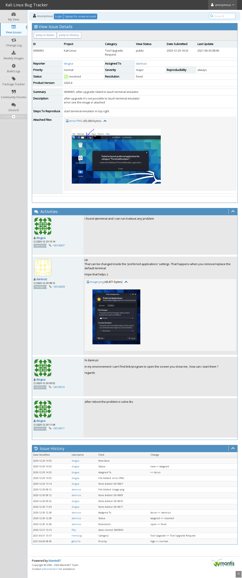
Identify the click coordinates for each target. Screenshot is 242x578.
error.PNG (76, 121)
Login (58, 16)
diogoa (68, 63)
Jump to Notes (45, 35)
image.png (97, 282)
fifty (74, 529)
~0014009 (58, 287)
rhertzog (77, 535)
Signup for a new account (80, 16)
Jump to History (69, 35)
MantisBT (55, 561)
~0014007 (58, 245)
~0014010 (58, 387)
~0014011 (58, 428)
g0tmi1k (76, 541)
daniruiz (141, 63)
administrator (50, 569)
